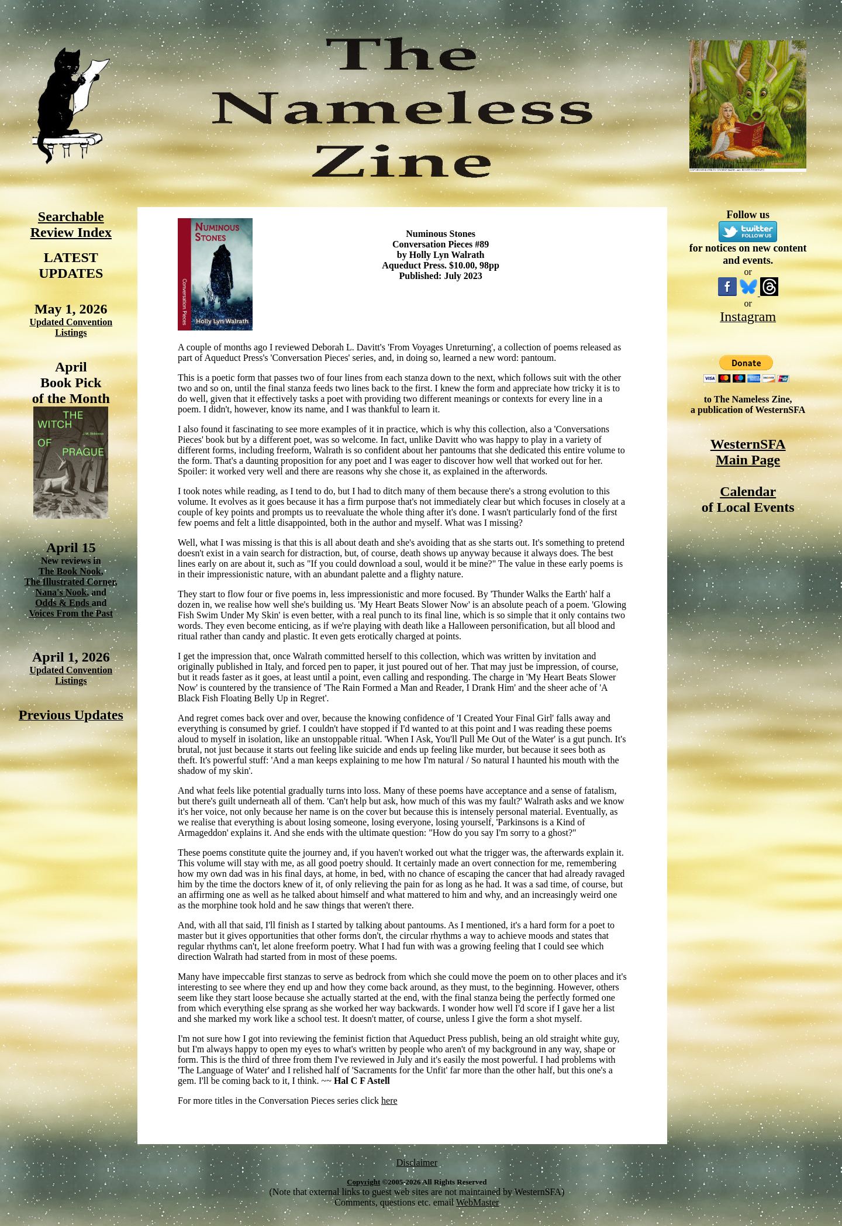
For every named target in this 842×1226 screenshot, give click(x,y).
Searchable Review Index (71, 224)
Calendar (748, 491)
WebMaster (477, 1202)
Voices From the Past (71, 613)
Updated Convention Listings (70, 327)
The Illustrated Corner (70, 582)
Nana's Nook (61, 592)
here (389, 1101)
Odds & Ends (63, 603)
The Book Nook (70, 571)
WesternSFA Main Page (748, 451)
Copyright (363, 1181)
